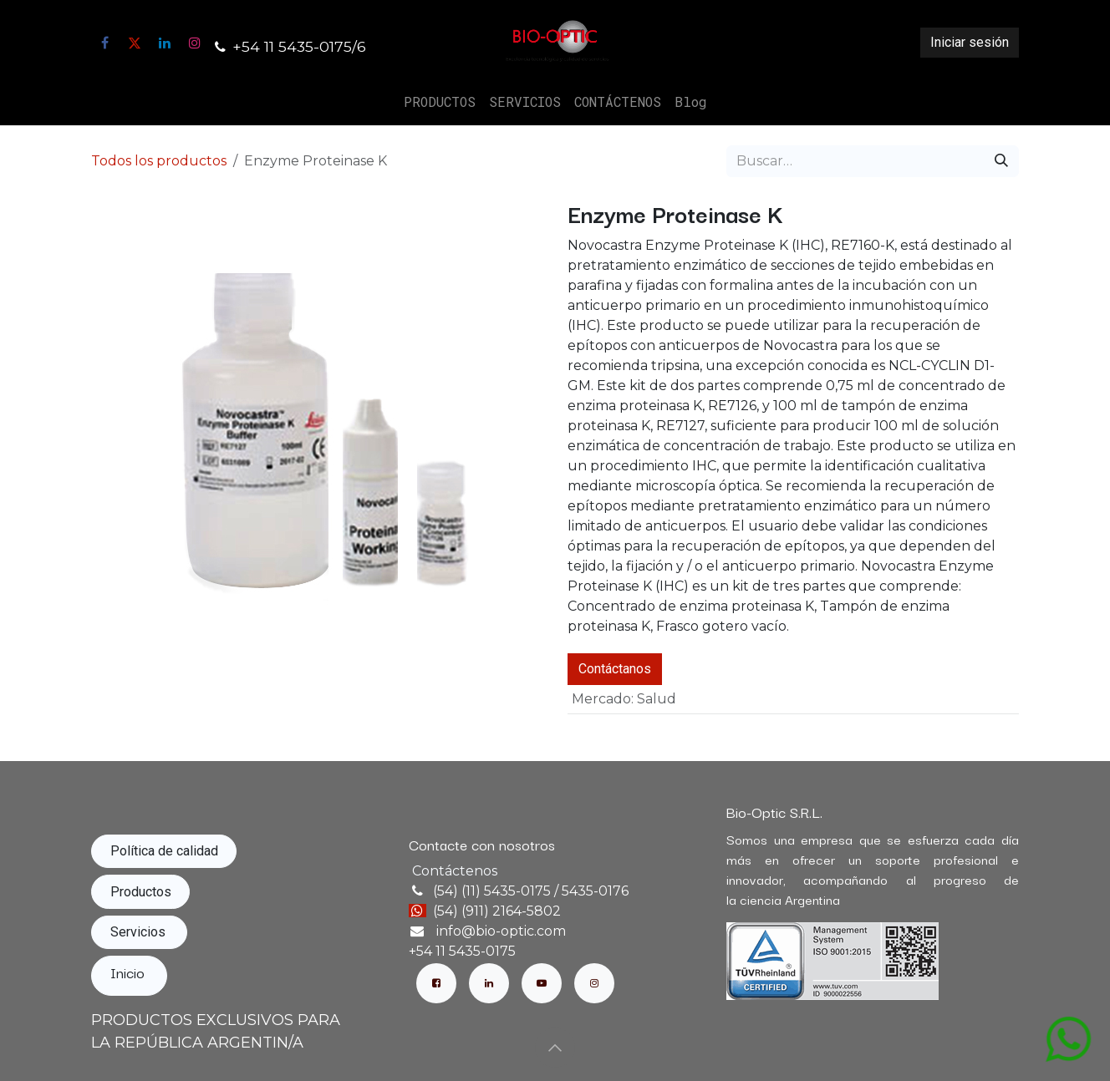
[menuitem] (439, 102)
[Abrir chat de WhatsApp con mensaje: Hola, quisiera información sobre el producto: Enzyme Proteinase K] (1068, 1038)
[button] (555, 1048)
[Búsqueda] (1001, 161)
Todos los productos (159, 161)
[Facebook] (104, 42)
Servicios (139, 932)
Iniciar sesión (969, 42)
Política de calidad (164, 851)
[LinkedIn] (164, 42)
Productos (140, 892)
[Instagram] (194, 42)
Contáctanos (614, 669)
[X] (134, 42)
